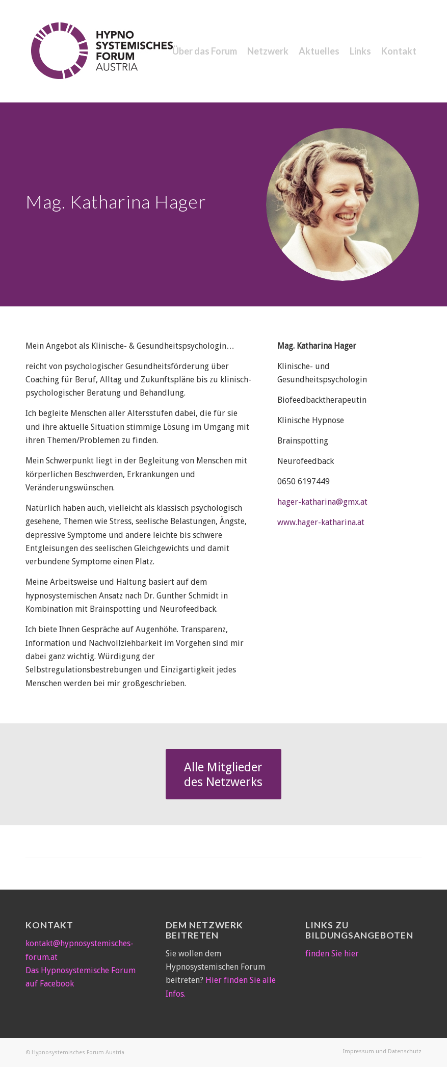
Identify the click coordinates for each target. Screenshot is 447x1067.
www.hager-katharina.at (320, 522)
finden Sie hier (332, 953)
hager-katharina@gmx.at (322, 502)
